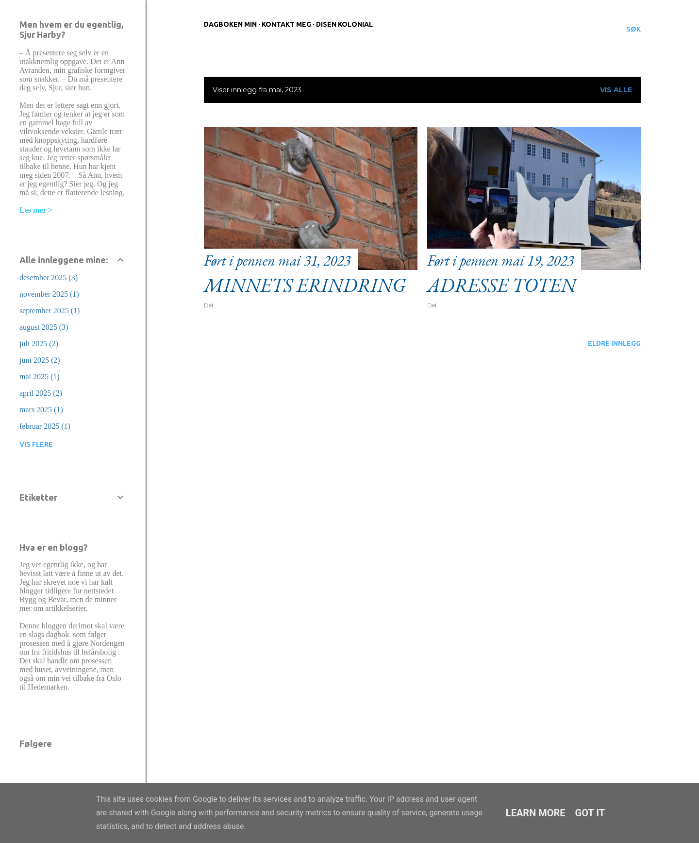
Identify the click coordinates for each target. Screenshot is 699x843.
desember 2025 (48, 277)
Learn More (536, 813)
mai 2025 (39, 376)
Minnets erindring (304, 285)
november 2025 (49, 294)
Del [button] (208, 305)
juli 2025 (38, 343)
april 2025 (40, 393)
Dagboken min (230, 24)
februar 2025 (44, 426)
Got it (590, 813)
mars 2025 (41, 409)
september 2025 (49, 310)
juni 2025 (39, 360)
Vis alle (616, 89)
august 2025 (43, 327)
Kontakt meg (286, 24)
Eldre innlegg (614, 343)
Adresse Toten (501, 285)
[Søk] (633, 29)
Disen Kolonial (344, 24)
